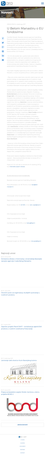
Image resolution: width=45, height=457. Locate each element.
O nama (23, 439)
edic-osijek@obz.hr (35, 205)
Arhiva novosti (22, 425)
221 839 (22, 205)
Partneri (22, 449)
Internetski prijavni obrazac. (17, 166)
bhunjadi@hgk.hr (36, 241)
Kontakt (22, 452)
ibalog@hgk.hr (31, 223)
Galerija (22, 443)
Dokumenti (22, 446)
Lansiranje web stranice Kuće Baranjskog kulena (19, 360)
